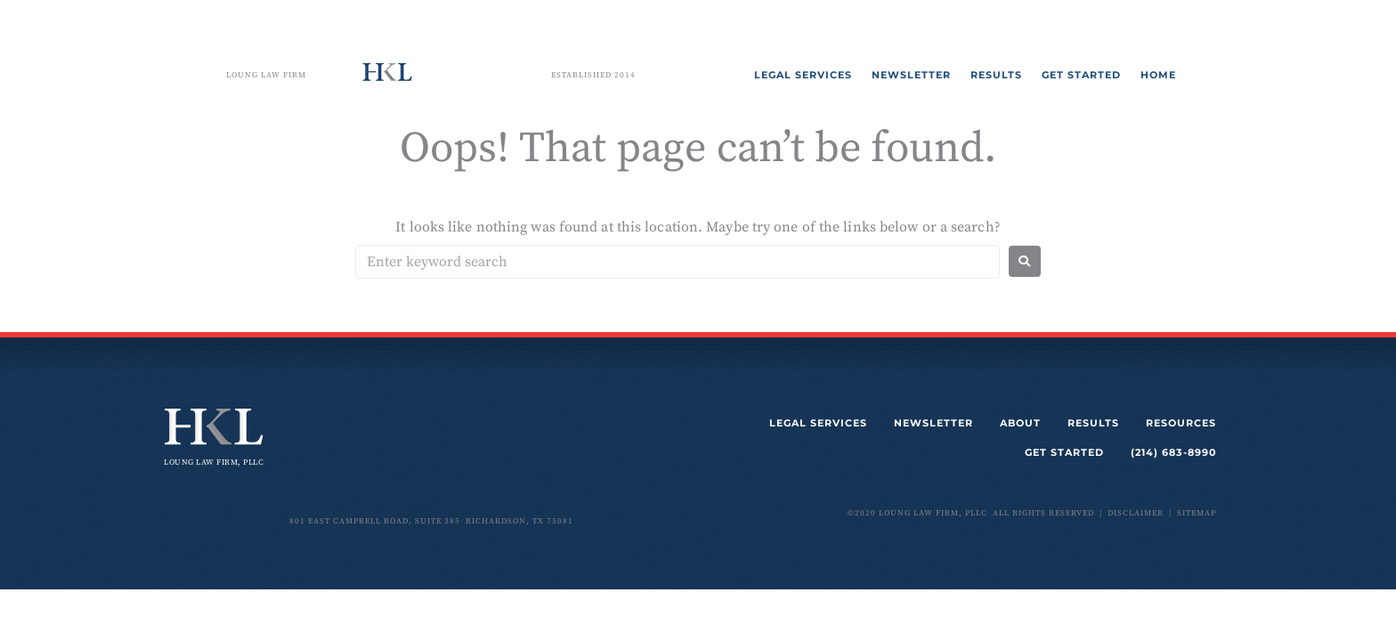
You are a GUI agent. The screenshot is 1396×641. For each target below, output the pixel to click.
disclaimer (1136, 513)
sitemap (1196, 513)
